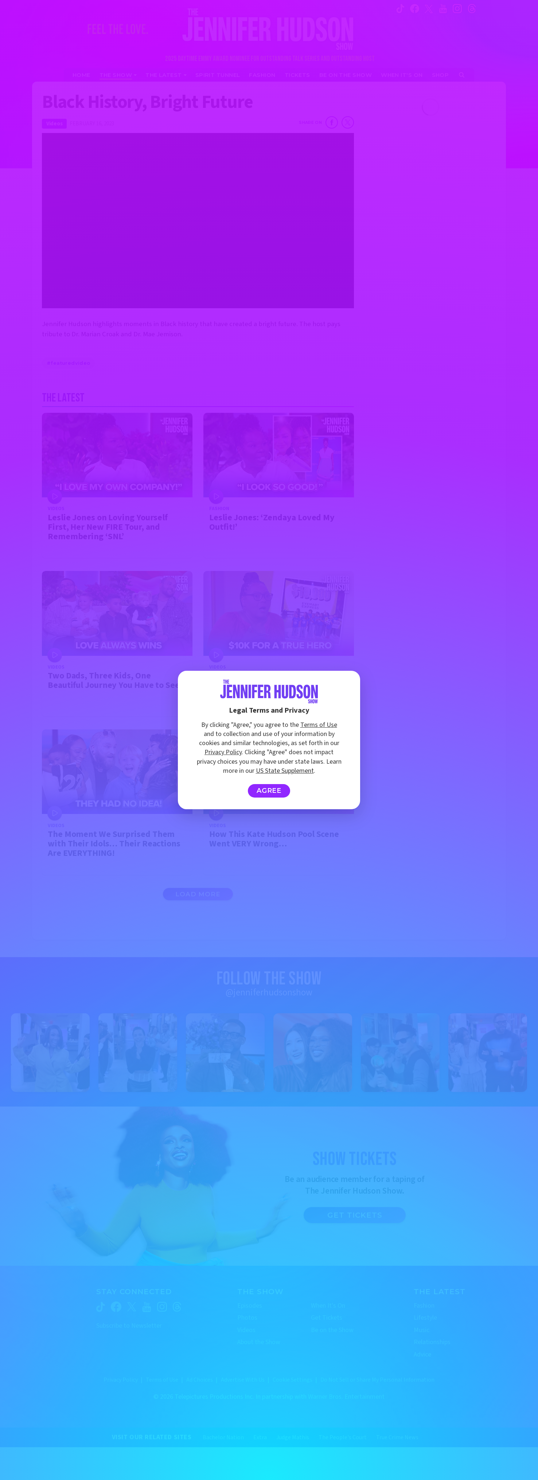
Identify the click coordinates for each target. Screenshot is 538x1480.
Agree (269, 791)
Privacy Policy (223, 752)
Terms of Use (318, 724)
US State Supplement (285, 770)
